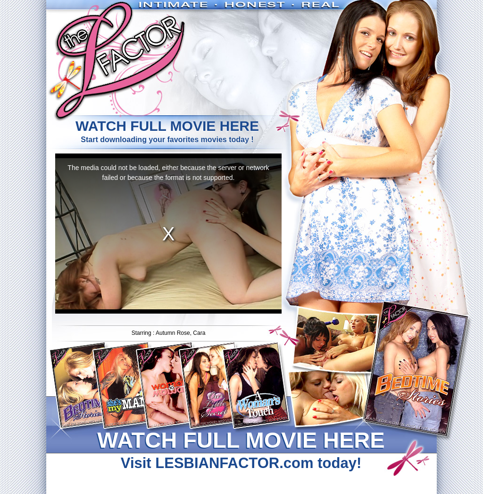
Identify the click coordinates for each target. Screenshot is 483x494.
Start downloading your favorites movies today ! (167, 130)
